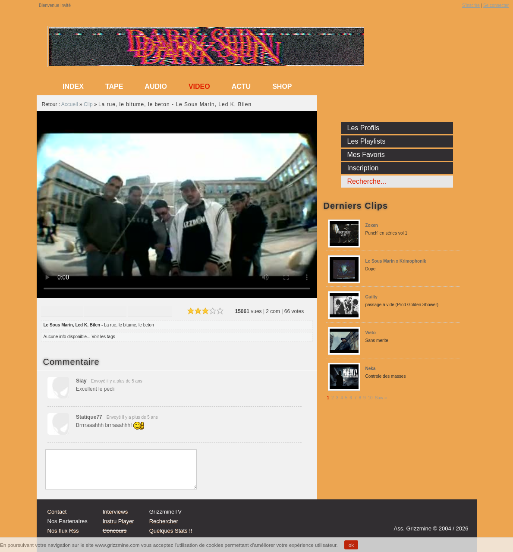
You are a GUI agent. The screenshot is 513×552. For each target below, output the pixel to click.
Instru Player (118, 521)
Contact (57, 511)
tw (443, 516)
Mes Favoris (366, 154)
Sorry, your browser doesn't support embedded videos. (177, 204)
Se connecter (496, 5)
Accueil (69, 104)
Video (199, 86)
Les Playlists (366, 141)
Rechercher (163, 521)
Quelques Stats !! (170, 530)
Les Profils (363, 128)
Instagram (426, 516)
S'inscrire (471, 5)
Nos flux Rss (63, 530)
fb (459, 516)
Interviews (115, 511)
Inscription (363, 168)
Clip (88, 104)
